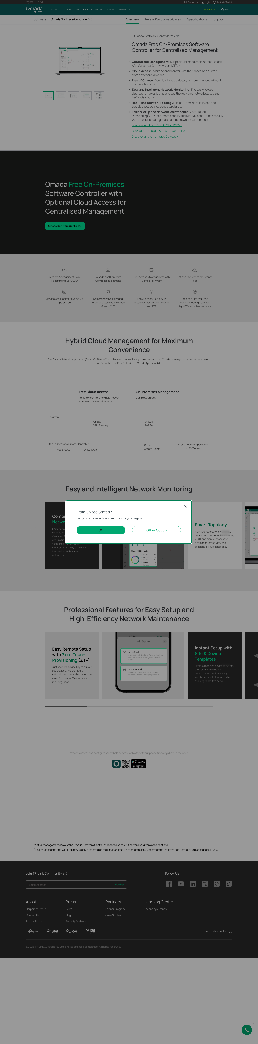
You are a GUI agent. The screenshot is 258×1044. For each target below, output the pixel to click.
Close (186, 506)
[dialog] (129, 522)
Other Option (156, 530)
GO (101, 530)
